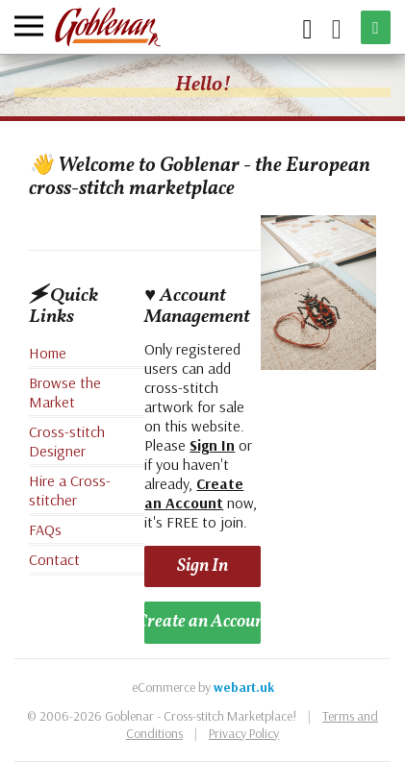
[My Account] (337, 27)
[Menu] (28, 26)
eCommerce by (203, 687)
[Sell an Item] (376, 27)
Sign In (202, 565)
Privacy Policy (244, 733)
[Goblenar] (108, 27)
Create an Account (202, 621)
